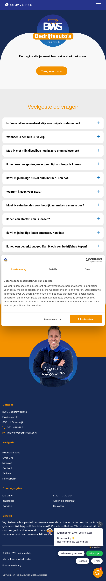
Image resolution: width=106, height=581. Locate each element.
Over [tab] (87, 269)
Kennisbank (9, 478)
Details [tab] (53, 269)
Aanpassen (52, 319)
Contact (7, 468)
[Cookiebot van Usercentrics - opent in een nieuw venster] (88, 260)
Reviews (7, 462)
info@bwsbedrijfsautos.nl (22, 432)
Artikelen (7, 473)
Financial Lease (11, 452)
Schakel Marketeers (36, 574)
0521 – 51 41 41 (15, 427)
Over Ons (7, 457)
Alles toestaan (86, 319)
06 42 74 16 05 (21, 5)
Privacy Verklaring (11, 565)
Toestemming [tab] (19, 269)
